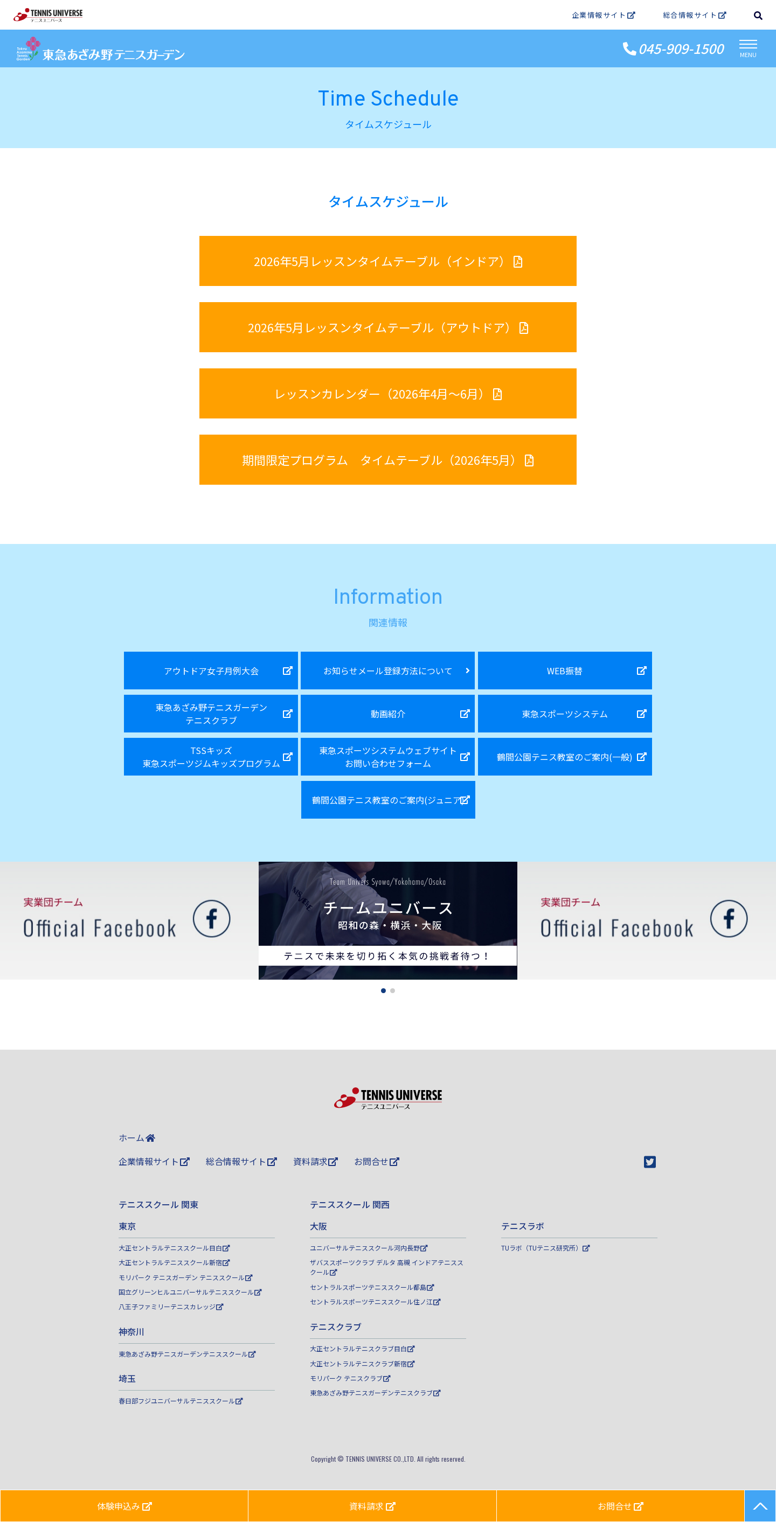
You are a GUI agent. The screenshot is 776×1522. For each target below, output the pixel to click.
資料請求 (315, 1161)
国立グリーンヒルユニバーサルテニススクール (190, 1291)
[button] (383, 990)
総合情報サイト (695, 15)
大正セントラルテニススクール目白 (174, 1247)
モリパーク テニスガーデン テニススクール (186, 1277)
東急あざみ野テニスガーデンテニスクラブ (375, 1392)
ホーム (137, 1137)
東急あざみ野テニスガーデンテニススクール (187, 1353)
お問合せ (376, 1161)
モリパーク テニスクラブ (350, 1378)
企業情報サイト (604, 15)
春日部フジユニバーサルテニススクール (181, 1400)
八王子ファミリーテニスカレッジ (171, 1306)
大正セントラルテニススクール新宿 (174, 1262)
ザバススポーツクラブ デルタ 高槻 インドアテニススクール (386, 1267)
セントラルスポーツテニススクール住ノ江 (375, 1301)
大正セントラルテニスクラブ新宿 (362, 1363)
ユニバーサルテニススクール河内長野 (369, 1247)
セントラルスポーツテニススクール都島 (372, 1286)
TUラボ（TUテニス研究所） (545, 1247)
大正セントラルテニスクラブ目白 (362, 1348)
